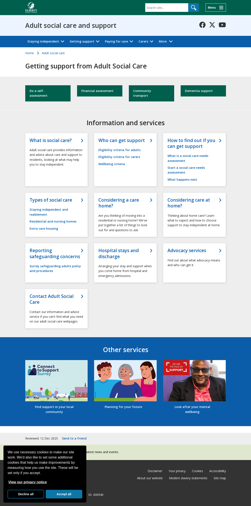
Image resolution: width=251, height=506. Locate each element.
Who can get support (121, 140)
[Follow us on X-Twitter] (212, 25)
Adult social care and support (70, 25)
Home (29, 53)
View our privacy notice (27, 482)
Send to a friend (74, 438)
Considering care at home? (188, 203)
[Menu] (215, 7)
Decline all (25, 494)
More (167, 41)
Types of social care (51, 200)
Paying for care (116, 41)
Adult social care (53, 53)
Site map (220, 478)
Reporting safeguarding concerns (55, 253)
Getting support (82, 41)
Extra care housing (44, 228)
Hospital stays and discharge (118, 253)
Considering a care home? (118, 203)
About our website (150, 478)
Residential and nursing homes (53, 221)
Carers (143, 41)
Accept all (64, 494)
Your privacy (177, 471)
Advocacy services (186, 250)
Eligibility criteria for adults (119, 150)
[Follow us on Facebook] (202, 25)
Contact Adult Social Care (52, 299)
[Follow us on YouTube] (222, 25)
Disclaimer (155, 471)
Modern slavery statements (188, 478)
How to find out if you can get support (191, 143)
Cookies (197, 471)
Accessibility (217, 471)
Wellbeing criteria (111, 164)
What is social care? (51, 140)
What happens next (182, 179)
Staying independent (43, 41)
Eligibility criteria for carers (119, 157)
